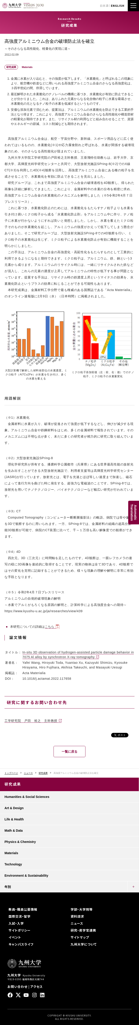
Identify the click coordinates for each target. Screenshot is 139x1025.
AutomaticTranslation (133, 512)
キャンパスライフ (21, 944)
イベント (15, 937)
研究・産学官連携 (83, 930)
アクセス (36, 986)
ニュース (28, 773)
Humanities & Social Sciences (26, 797)
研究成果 (43, 773)
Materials (11, 853)
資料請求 (77, 916)
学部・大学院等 (82, 909)
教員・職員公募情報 (23, 909)
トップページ (11, 773)
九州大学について (84, 944)
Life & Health (14, 819)
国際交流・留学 (20, 916)
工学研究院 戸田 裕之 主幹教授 (30, 720)
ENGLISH (117, 5)
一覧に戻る (69, 751)
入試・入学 (16, 923)
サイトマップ (80, 937)
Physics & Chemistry (20, 842)
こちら (49, 626)
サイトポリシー (20, 930)
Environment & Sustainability (26, 875)
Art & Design (14, 808)
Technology (13, 864)
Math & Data (13, 830)
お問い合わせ (17, 986)
